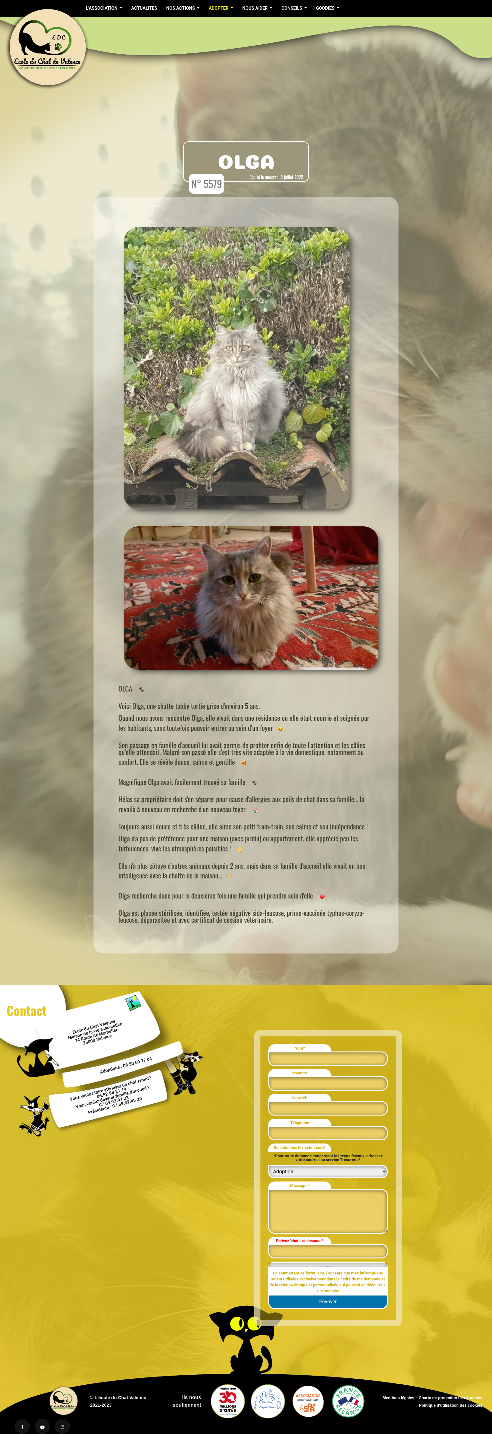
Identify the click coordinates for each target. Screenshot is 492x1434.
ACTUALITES (144, 8)
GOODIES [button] (326, 8)
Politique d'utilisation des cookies (450, 1405)
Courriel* (299, 1097)
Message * (299, 1185)
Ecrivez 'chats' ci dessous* (300, 1240)
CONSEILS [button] (292, 8)
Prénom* (300, 1073)
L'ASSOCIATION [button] (102, 8)
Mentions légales (398, 1398)
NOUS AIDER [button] (255, 8)
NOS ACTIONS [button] (181, 8)
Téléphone (299, 1122)
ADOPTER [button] (219, 8)
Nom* (300, 1048)
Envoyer (328, 1302)
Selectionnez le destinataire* (299, 1147)
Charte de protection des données (450, 1398)
